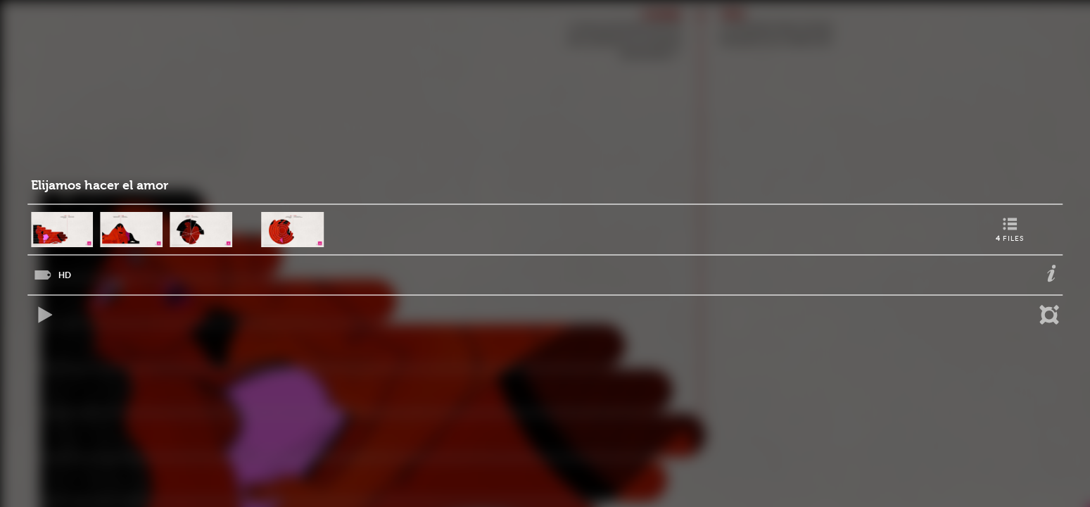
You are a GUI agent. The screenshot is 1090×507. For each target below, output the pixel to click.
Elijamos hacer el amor (99, 185)
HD (64, 275)
